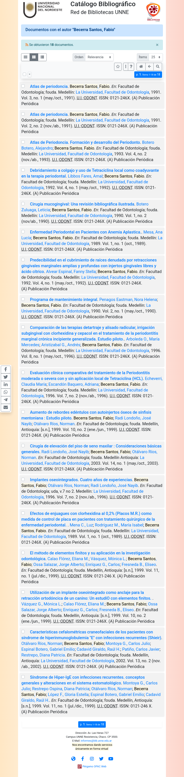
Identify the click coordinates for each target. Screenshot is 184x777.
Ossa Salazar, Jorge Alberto (58, 564)
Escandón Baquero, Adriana (73, 384)
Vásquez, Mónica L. (108, 558)
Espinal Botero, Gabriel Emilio (48, 649)
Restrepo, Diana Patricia (43, 655)
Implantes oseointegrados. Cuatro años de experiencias (81, 479)
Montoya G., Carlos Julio (128, 643)
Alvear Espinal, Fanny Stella (71, 271)
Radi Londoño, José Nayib (65, 451)
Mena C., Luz (81, 525)
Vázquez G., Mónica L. (41, 604)
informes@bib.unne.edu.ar (96, 740)
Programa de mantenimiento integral (63, 299)
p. (148, 74)
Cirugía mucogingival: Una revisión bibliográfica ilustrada (82, 204)
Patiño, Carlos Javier (141, 649)
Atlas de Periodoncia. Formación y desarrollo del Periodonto (85, 142)
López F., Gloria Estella (68, 694)
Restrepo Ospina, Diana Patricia (60, 688)
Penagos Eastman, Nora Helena (128, 299)
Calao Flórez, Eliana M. (68, 558)
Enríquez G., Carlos (102, 564)
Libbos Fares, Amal (85, 176)
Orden (79, 57)
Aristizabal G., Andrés (60, 344)
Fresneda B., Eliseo (139, 564)
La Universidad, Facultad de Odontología (112, 92)
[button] (131, 67)
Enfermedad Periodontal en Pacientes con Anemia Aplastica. (85, 232)
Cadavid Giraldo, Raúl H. (98, 649)
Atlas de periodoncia (49, 86)
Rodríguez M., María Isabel (119, 525)
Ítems (143, 57)
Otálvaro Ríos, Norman (54, 423)
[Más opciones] (125, 67)
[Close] (157, 45)
